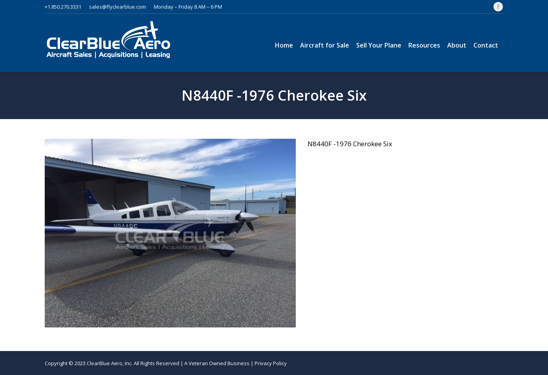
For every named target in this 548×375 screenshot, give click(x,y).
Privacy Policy (271, 363)
